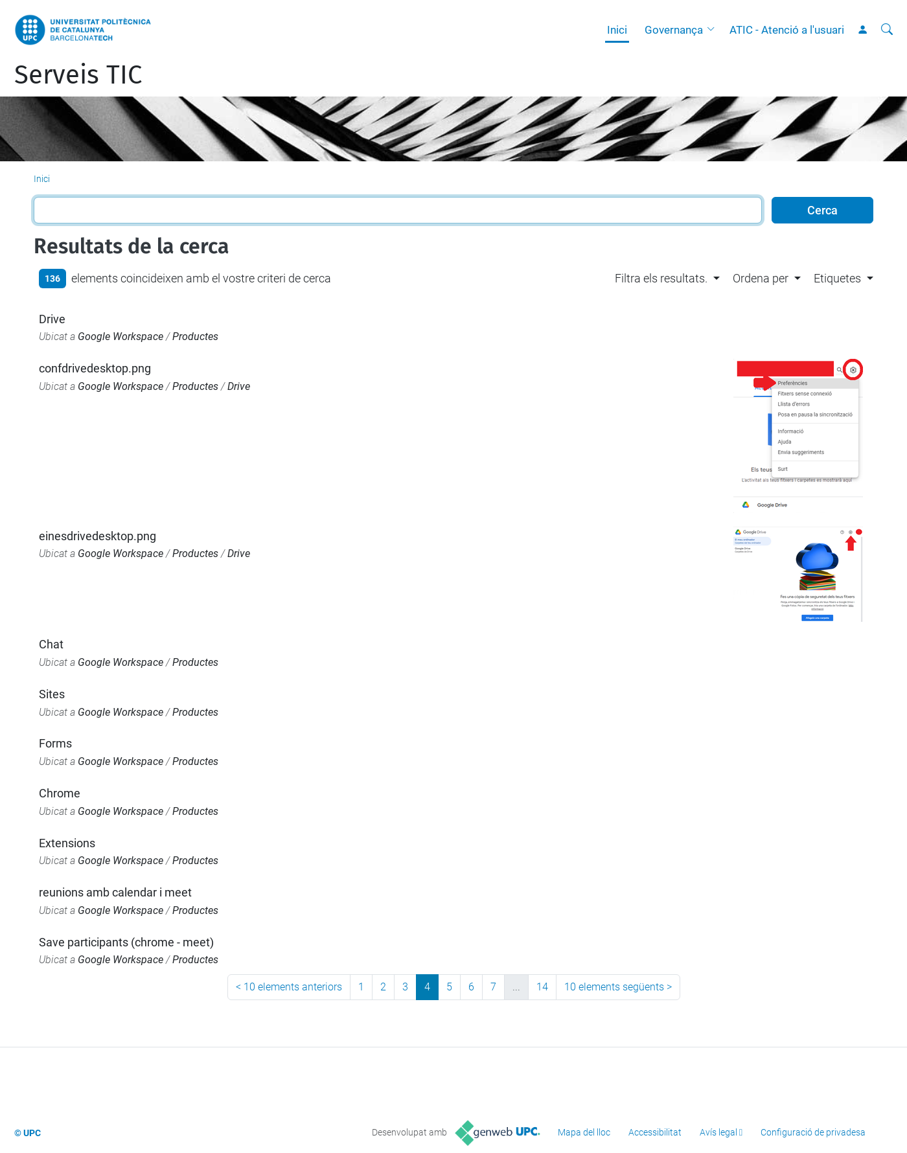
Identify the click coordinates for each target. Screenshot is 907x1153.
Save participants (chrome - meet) (126, 942)
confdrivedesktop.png (95, 368)
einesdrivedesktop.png (97, 536)
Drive (52, 319)
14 (542, 987)
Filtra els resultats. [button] (661, 278)
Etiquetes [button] (837, 278)
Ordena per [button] (760, 278)
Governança (674, 29)
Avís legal (718, 1132)
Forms (55, 743)
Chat (51, 644)
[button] (714, 29)
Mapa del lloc (584, 1132)
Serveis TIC (78, 75)
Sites (52, 694)
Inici (617, 29)
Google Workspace (120, 336)
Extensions (67, 843)
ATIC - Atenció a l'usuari (786, 29)
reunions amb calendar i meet (115, 892)
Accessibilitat (655, 1132)
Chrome (59, 793)
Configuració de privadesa (813, 1132)
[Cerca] (887, 30)
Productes (195, 336)
